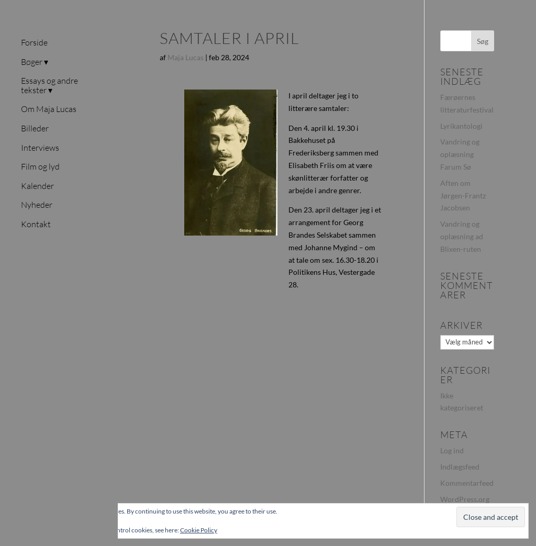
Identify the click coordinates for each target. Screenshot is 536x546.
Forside (34, 43)
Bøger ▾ (34, 62)
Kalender (37, 186)
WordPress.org (464, 499)
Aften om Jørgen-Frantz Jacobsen (463, 196)
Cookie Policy (198, 530)
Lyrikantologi (461, 125)
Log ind (452, 450)
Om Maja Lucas (48, 109)
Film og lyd (40, 167)
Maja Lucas (186, 57)
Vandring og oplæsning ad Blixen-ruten (461, 236)
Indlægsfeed (459, 466)
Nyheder (36, 205)
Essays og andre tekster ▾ (49, 85)
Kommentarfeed (467, 482)
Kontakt (36, 224)
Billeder (35, 128)
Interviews (40, 148)
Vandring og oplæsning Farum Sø (459, 154)
